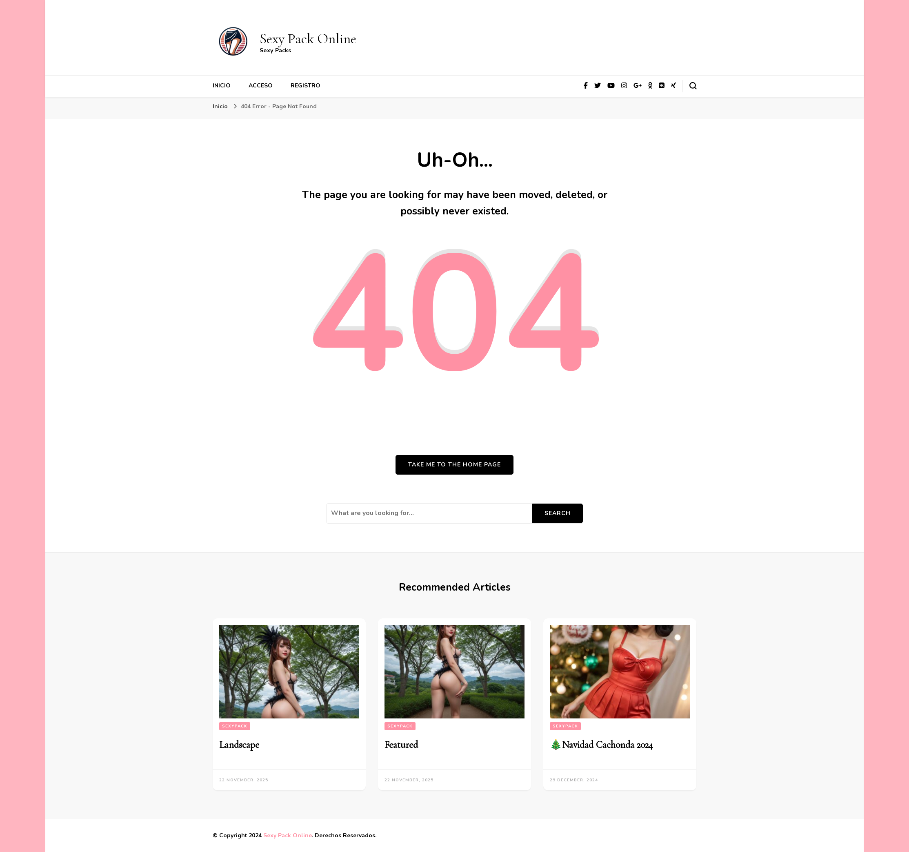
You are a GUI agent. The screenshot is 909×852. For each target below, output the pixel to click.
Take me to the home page (454, 464)
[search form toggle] (693, 85)
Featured (401, 745)
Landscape (239, 745)
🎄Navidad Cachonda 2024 (601, 745)
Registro (305, 85)
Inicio (222, 85)
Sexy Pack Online (308, 38)
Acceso (261, 85)
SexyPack (234, 726)
